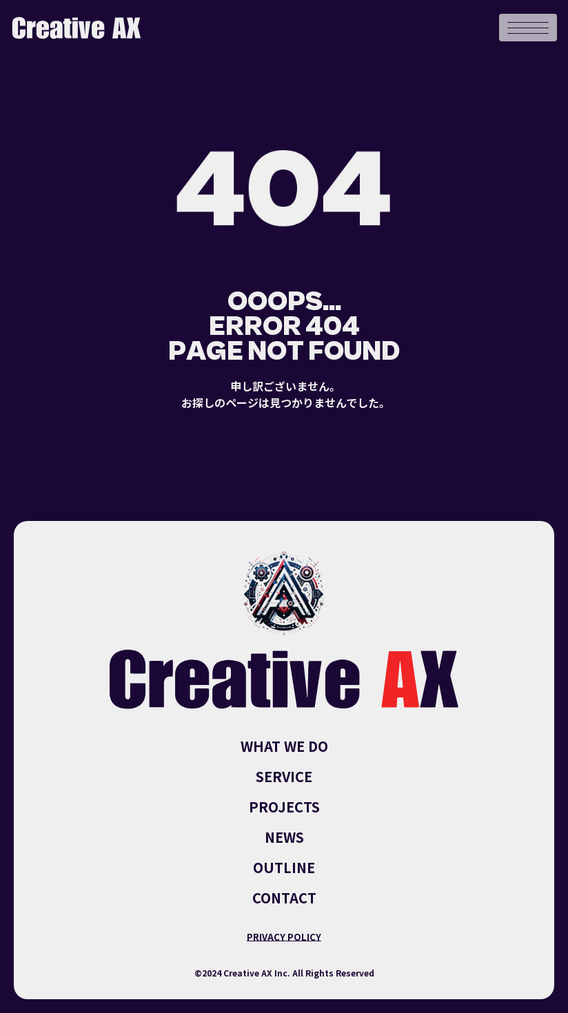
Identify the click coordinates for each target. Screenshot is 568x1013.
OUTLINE (284, 867)
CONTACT (284, 898)
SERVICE (284, 777)
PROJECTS (284, 807)
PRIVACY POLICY (284, 936)
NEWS (284, 837)
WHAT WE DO (284, 746)
